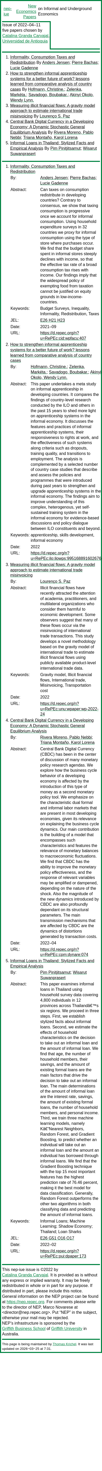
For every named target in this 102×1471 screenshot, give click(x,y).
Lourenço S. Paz (55, 116)
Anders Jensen (56, 62)
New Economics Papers (26, 11)
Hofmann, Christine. (46, 89)
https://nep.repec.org (25, 1302)
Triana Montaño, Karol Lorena (50, 137)
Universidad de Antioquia (25, 41)
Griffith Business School (24, 1328)
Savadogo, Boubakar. (48, 95)
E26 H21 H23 (52, 320)
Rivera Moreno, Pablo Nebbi (66, 737)
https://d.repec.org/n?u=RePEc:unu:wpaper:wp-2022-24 (69, 709)
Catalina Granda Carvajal (25, 36)
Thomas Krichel (64, 1344)
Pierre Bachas (85, 62)
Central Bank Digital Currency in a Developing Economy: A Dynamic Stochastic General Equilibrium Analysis (52, 127)
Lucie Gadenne (24, 68)
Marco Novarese (58, 1307)
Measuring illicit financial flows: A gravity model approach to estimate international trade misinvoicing (52, 111)
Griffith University (67, 1328)
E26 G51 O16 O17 (57, 1238)
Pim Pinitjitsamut (65, 148)
